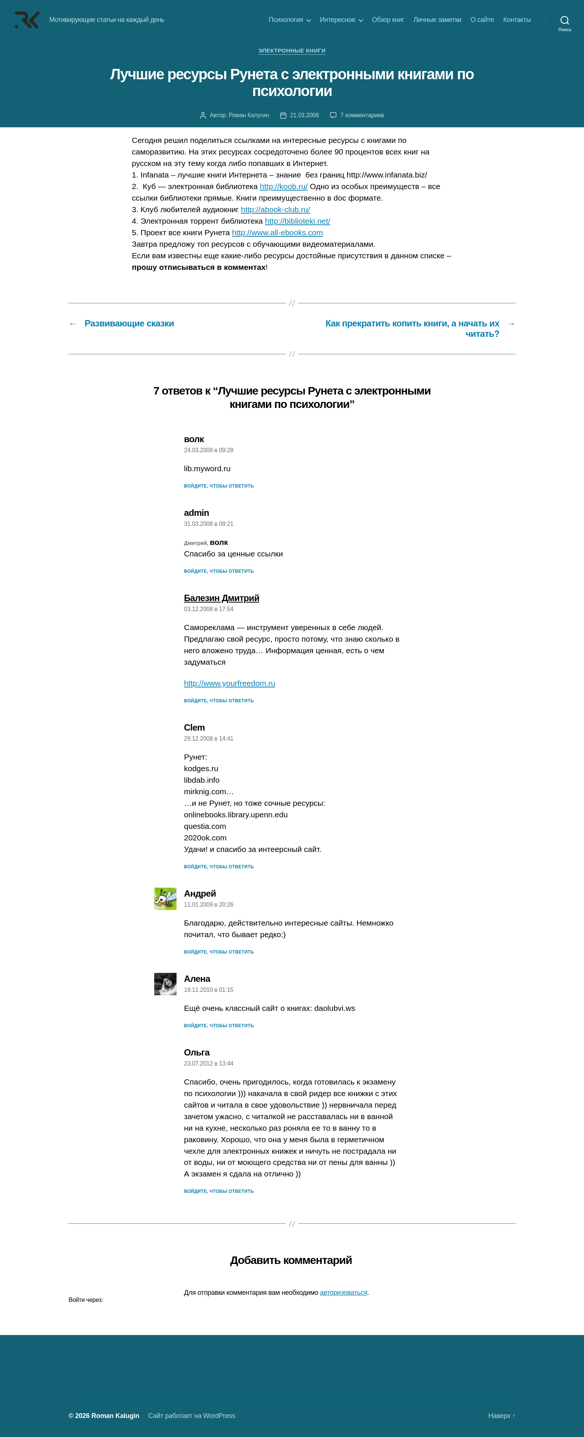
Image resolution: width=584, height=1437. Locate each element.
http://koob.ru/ (284, 186)
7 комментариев (362, 115)
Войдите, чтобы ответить (219, 486)
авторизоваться (343, 1292)
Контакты (517, 19)
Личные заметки (437, 19)
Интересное (337, 19)
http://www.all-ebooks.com (277, 232)
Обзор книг (388, 19)
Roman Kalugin (115, 1416)
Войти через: (86, 1300)
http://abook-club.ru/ (275, 209)
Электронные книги (292, 50)
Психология (286, 19)
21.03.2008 (304, 115)
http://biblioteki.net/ (297, 221)
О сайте (482, 19)
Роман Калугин (249, 115)
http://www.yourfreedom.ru (229, 683)
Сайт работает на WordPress (191, 1416)
